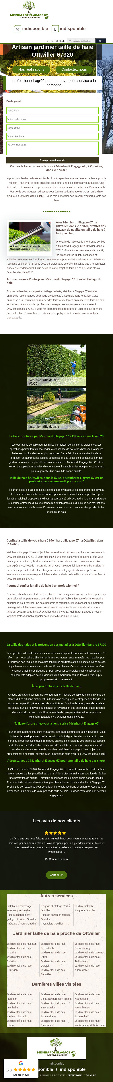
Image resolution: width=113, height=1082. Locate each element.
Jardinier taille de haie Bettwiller (53, 972)
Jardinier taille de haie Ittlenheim (19, 1005)
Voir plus (56, 875)
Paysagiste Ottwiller (52, 923)
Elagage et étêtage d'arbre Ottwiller (56, 908)
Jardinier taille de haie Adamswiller (87, 967)
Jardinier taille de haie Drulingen (19, 967)
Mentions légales (82, 1075)
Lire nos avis (21, 1075)
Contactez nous (74, 70)
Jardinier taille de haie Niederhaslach (87, 1005)
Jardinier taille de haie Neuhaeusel (87, 996)
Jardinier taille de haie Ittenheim (19, 996)
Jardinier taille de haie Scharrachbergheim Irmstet (56, 996)
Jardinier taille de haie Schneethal (87, 1014)
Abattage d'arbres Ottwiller (22, 923)
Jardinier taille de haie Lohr (22, 943)
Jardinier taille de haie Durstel (53, 963)
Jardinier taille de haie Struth (53, 954)
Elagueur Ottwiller (85, 910)
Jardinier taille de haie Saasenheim (53, 1005)
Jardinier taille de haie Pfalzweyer (53, 1023)
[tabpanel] (56, 453)
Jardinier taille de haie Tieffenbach (87, 959)
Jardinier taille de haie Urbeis (19, 1023)
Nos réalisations (31, 70)
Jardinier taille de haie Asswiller (19, 950)
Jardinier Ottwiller (84, 906)
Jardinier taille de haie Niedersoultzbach (19, 1014)
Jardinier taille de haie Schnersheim (53, 1014)
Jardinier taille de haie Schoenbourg (87, 946)
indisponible (35, 28)
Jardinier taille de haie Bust (90, 952)
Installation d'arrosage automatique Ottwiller (19, 908)
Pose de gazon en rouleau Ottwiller (56, 917)
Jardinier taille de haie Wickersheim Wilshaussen (89, 1023)
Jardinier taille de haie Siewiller (19, 959)
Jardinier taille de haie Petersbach (53, 946)
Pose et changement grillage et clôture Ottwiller (21, 917)
